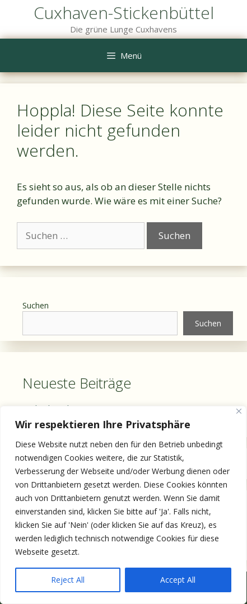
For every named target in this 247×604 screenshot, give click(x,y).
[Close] (238, 411)
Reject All (68, 579)
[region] (123, 505)
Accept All (177, 579)
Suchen (35, 305)
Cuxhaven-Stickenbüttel (124, 12)
